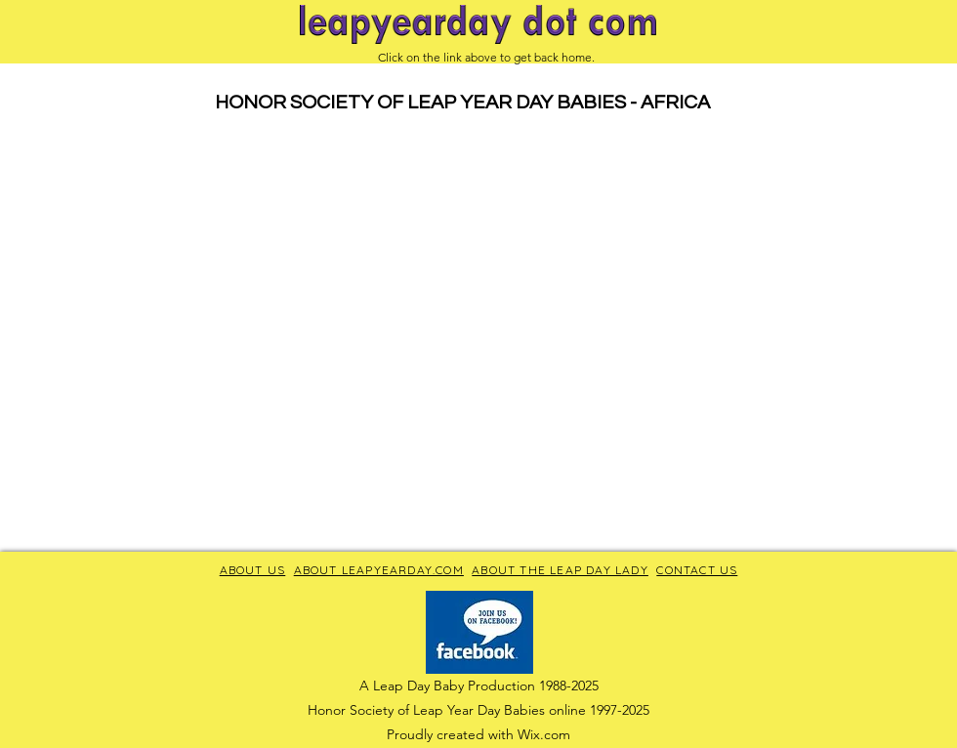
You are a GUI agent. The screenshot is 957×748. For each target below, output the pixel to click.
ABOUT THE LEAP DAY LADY (560, 569)
